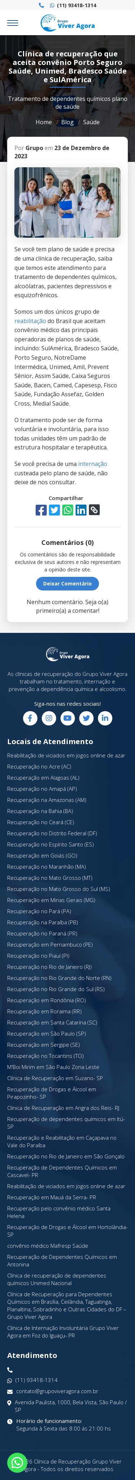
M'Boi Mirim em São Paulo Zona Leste (53, 1066)
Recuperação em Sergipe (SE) (43, 1044)
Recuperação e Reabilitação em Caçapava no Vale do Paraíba (62, 1141)
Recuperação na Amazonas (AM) (46, 799)
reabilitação (30, 321)
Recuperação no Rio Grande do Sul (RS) (56, 989)
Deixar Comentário (67, 583)
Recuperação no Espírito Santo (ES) (50, 844)
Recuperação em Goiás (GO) (42, 855)
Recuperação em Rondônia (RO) (46, 1000)
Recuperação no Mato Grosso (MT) (50, 877)
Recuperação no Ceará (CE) (40, 822)
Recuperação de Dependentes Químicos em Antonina (62, 1260)
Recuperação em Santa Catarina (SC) (52, 1022)
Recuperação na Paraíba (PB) (42, 922)
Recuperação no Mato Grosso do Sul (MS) (58, 888)
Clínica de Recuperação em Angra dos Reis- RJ (63, 1107)
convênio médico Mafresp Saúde (47, 1245)
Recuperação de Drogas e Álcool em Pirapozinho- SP (51, 1093)
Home (44, 122)
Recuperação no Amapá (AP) (42, 788)
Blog (67, 122)
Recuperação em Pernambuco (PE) (50, 944)
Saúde (91, 122)
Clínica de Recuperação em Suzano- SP (55, 1078)
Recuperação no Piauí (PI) (38, 955)
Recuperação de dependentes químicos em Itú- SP (66, 1122)
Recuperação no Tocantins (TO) (45, 1055)
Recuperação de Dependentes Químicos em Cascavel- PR (62, 1171)
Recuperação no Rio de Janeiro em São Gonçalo (66, 1156)
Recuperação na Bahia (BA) (40, 810)
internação (92, 464)
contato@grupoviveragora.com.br (52, 1391)
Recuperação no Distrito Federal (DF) (52, 833)
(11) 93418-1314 (73, 5)
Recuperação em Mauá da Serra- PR (51, 1197)
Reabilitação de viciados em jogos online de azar (66, 755)
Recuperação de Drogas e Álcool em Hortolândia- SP (67, 1230)
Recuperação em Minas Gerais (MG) (51, 900)
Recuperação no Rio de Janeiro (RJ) (49, 966)
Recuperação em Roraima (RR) (44, 1011)
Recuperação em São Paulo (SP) (46, 1033)
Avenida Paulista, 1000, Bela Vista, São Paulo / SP (67, 1406)
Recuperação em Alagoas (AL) (43, 777)
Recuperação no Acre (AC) (39, 766)
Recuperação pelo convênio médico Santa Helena (59, 1212)
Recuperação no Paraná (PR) (42, 933)
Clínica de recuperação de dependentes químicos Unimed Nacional (56, 1279)
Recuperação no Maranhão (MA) (46, 866)
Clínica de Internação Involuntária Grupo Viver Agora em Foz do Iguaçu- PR (63, 1331)
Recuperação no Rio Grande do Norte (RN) (59, 977)
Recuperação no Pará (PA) (39, 911)
